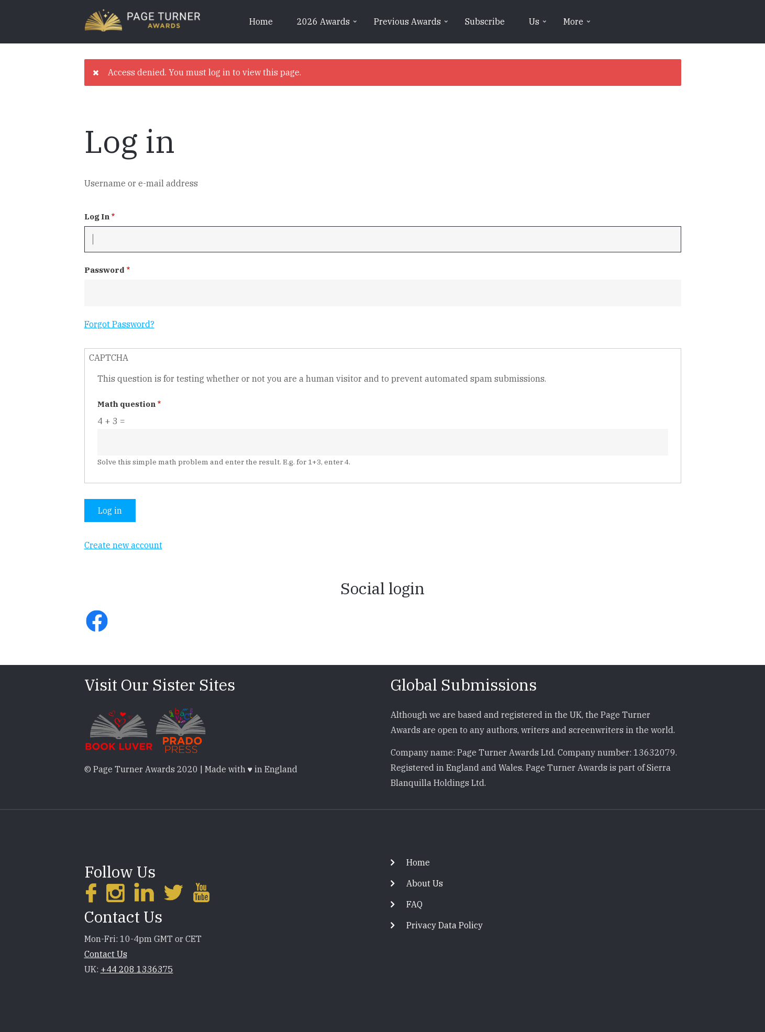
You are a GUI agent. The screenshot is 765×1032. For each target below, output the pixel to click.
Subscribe (485, 21)
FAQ (414, 904)
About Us (424, 883)
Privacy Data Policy (444, 925)
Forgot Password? (119, 324)
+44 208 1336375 (137, 969)
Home (261, 21)
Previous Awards (412, 25)
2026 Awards (328, 25)
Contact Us (105, 954)
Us (538, 25)
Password (104, 270)
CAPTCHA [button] (108, 357)
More (577, 25)
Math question (126, 404)
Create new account (123, 545)
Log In (96, 216)
